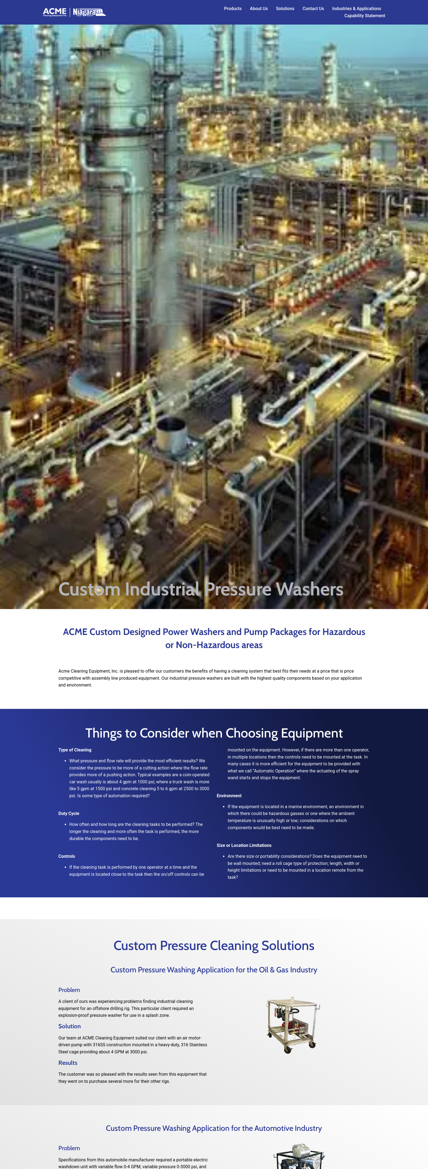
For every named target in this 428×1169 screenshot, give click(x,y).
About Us (259, 8)
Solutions (285, 8)
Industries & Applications (356, 8)
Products (233, 8)
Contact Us (313, 8)
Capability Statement (364, 15)
